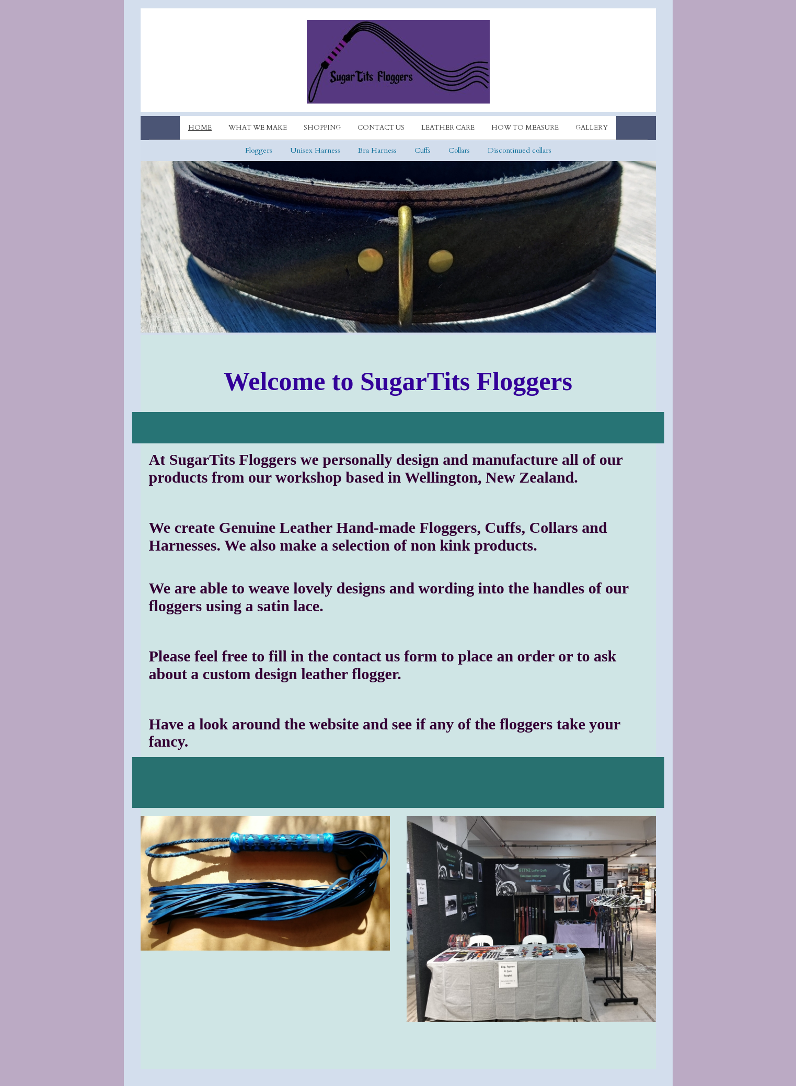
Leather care (448, 127)
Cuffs (422, 150)
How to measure (525, 127)
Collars (459, 150)
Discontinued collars (519, 150)
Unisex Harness (315, 150)
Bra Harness (377, 150)
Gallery (591, 127)
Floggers (258, 150)
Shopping (322, 127)
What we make (257, 127)
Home (200, 127)
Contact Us (381, 127)
